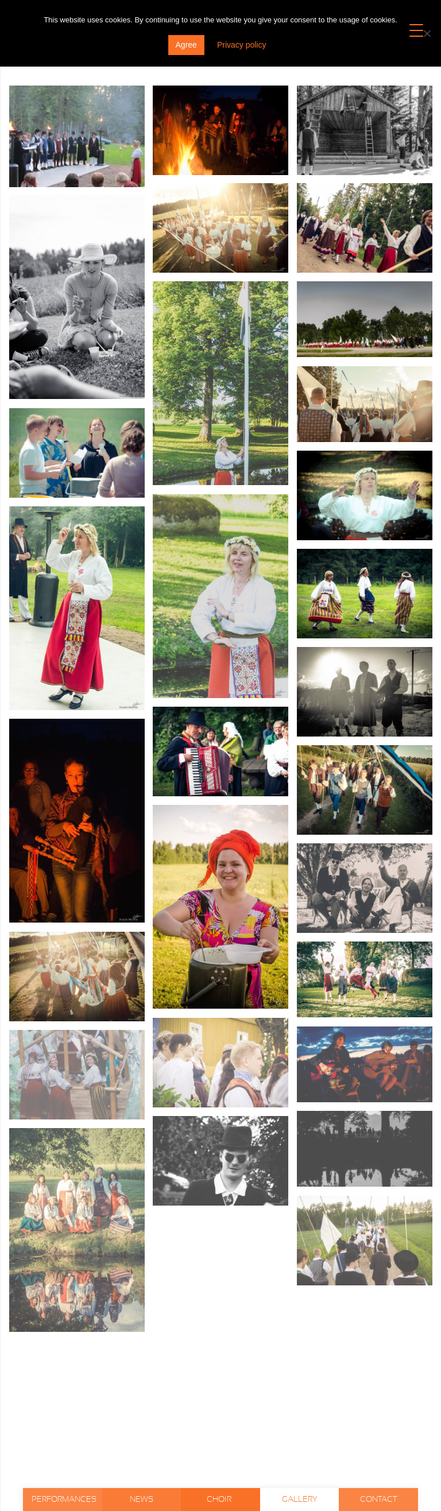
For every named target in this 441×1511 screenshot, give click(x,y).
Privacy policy (241, 44)
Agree (186, 44)
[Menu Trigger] (416, 30)
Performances (64, 1499)
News (141, 1499)
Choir (220, 1499)
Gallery (300, 1499)
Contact (378, 1499)
